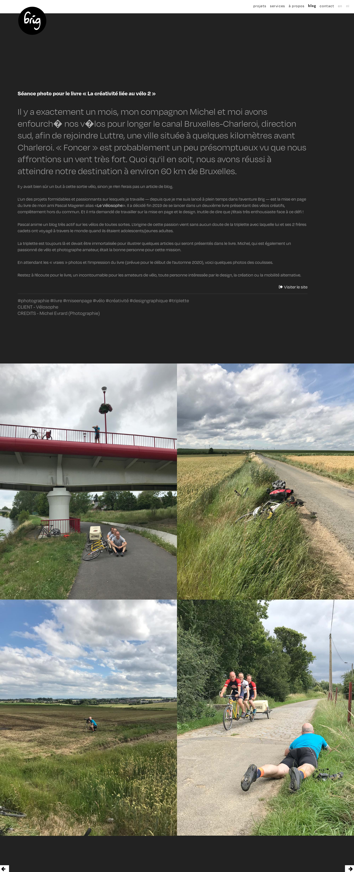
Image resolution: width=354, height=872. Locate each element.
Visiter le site (293, 286)
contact (318, 6)
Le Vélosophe (110, 205)
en (331, 6)
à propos (294, 6)
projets (259, 6)
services (277, 6)
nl (336, 6)
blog (306, 6)
